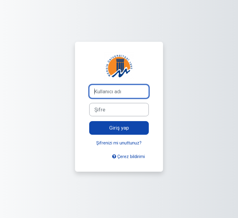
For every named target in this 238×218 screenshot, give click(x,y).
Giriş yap (119, 128)
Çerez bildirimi (128, 156)
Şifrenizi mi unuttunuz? (119, 143)
